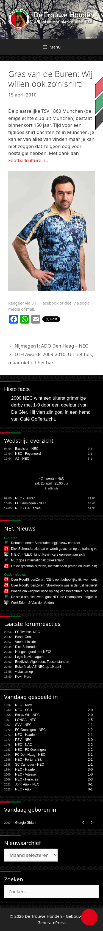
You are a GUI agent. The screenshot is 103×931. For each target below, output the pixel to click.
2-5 (90, 720)
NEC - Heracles (26, 779)
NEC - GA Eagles (28, 508)
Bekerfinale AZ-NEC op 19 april (38, 667)
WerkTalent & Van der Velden (32, 603)
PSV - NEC (23, 740)
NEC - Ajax (23, 789)
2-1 (90, 735)
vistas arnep (24, 672)
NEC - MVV (23, 705)
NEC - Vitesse (25, 774)
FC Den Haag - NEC (30, 755)
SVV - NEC (23, 725)
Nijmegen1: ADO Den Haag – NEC (51, 346)
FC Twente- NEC (27, 632)
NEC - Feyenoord (28, 454)
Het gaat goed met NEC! (33, 652)
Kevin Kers (23, 677)
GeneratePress (51, 922)
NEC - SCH (23, 710)
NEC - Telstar (25, 498)
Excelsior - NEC (26, 449)
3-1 (90, 755)
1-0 (90, 774)
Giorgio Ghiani (25, 823)
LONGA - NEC (25, 720)
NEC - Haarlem (26, 735)
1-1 (90, 725)
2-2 (90, 730)
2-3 (90, 779)
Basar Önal (23, 637)
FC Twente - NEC (52, 478)
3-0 (90, 740)
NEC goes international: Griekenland (38, 560)
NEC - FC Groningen (30, 750)
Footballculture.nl (27, 160)
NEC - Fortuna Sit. (28, 760)
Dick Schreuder (26, 647)
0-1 (90, 784)
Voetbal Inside (25, 642)
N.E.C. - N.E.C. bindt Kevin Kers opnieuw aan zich (48, 554)
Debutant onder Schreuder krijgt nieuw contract (45, 543)
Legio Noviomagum (29, 657)
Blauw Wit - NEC (27, 715)
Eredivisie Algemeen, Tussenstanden (42, 662)
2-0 (90, 710)
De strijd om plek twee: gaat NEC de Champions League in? (55, 597)
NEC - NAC (23, 745)
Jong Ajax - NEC (27, 784)
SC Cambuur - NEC (29, 764)
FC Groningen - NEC (30, 503)
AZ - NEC (22, 459)
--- (89, 705)
